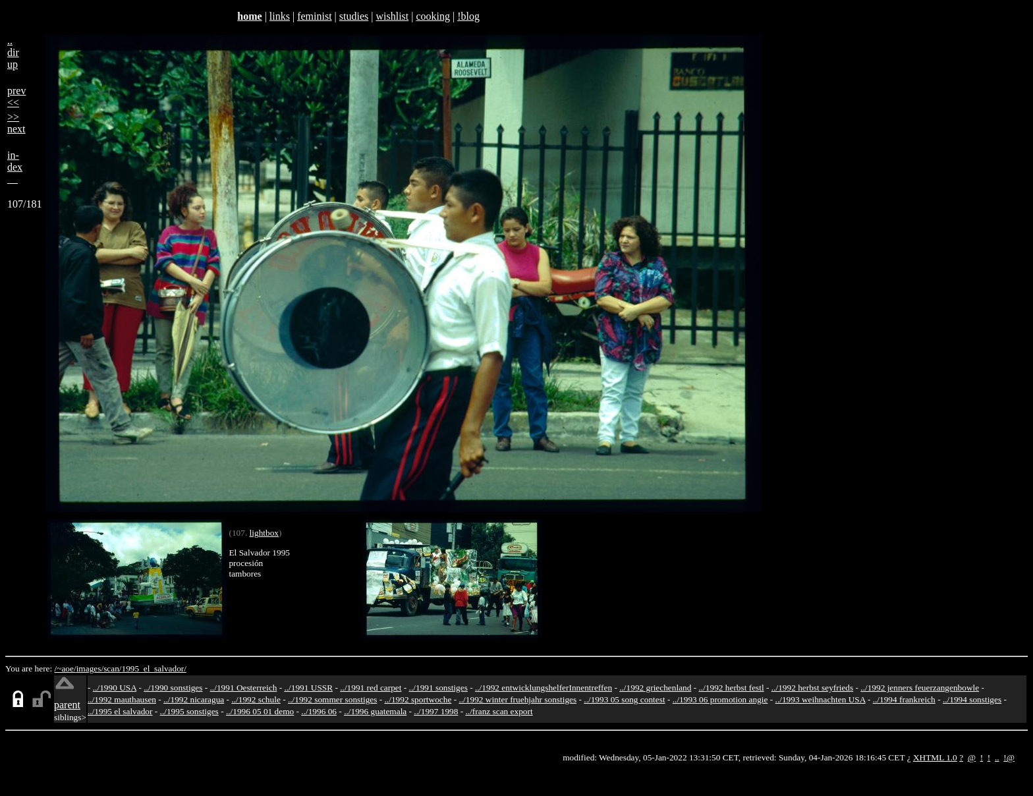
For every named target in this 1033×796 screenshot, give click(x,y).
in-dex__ (14, 167)
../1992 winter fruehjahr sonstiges (517, 699)
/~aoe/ (65, 668)
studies (353, 16)
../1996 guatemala (375, 711)
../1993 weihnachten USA (820, 699)
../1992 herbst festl (731, 688)
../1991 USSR (308, 688)
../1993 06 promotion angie (720, 699)
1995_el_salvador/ (154, 668)
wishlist (392, 16)
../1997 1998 (436, 711)
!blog (468, 16)
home (249, 16)
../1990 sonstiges (173, 688)
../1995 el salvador (120, 711)
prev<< (16, 96)
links (279, 16)
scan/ (112, 668)
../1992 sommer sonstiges (332, 699)
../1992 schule (255, 699)
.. (997, 757)
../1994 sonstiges (972, 699)
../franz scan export (498, 711)
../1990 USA (114, 688)
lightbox (264, 533)
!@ (1009, 757)
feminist (314, 16)
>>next (16, 122)
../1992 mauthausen (122, 699)
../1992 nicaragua (193, 699)
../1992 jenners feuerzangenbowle (919, 688)
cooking (433, 16)
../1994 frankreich (904, 699)
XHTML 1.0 (935, 757)
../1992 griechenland (655, 688)
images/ (89, 668)
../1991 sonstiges (438, 688)
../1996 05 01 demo (260, 711)
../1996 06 (319, 711)
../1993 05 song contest (624, 699)
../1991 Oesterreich (243, 688)
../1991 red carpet (370, 688)
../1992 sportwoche (418, 699)
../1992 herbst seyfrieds (812, 688)
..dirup (13, 52)
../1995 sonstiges (189, 711)
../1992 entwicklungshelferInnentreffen (543, 688)
